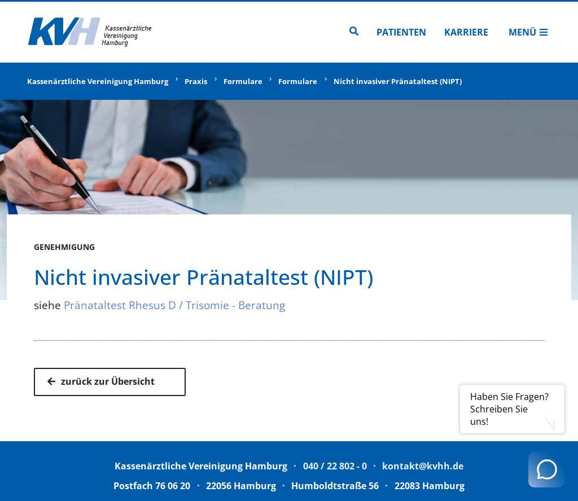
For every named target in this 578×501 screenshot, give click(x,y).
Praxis (196, 81)
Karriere (466, 32)
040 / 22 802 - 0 (335, 466)
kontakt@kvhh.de (422, 466)
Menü (528, 32)
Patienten (401, 32)
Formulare (243, 81)
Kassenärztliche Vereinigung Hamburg (97, 81)
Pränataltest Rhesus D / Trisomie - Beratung (174, 305)
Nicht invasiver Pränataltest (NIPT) (398, 81)
